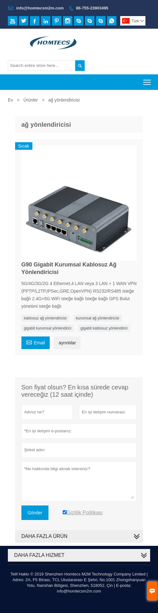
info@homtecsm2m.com (40, 8)
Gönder (35, 512)
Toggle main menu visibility (147, 80)
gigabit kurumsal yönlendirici (47, 328)
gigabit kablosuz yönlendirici (104, 328)
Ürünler (31, 99)
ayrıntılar (67, 342)
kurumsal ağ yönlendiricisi (97, 318)
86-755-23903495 (92, 8)
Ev (10, 99)
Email (35, 342)
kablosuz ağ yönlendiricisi (45, 318)
